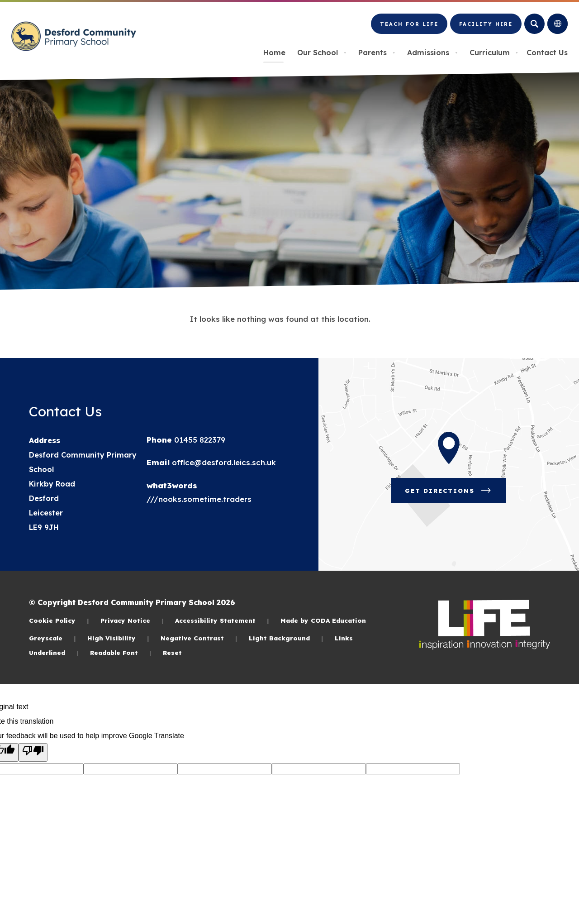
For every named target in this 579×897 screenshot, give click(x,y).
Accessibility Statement (222, 620)
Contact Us (547, 52)
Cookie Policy (59, 620)
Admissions (432, 52)
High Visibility (118, 638)
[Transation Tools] (557, 24)
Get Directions (455, 493)
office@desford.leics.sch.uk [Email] (223, 462)
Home (274, 52)
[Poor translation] (33, 752)
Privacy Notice (132, 620)
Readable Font (121, 652)
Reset (172, 652)
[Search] (534, 24)
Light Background (286, 638)
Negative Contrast (199, 638)
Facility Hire (486, 27)
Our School (321, 52)
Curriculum (494, 52)
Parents (376, 52)
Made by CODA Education (323, 620)
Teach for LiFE (409, 27)
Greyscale (52, 638)
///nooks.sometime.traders (199, 499)
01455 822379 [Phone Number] (198, 439)
